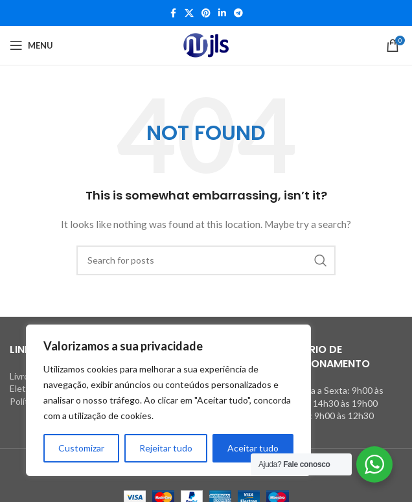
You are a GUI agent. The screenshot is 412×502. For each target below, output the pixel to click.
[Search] (206, 260)
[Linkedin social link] (222, 13)
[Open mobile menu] (31, 45)
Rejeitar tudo (165, 447)
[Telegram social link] (238, 13)
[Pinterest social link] (206, 13)
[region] (168, 400)
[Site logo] (206, 45)
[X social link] (189, 13)
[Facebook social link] (173, 13)
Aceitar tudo (253, 447)
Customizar (81, 447)
